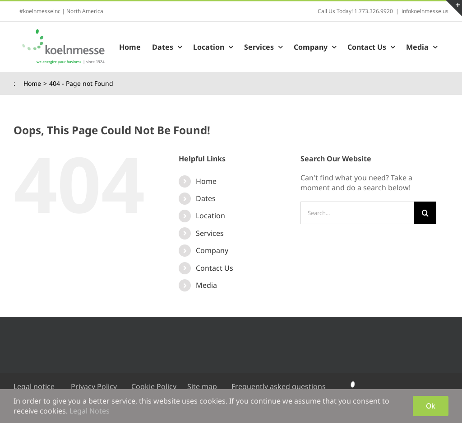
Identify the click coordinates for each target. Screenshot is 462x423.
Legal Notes (89, 411)
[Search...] (357, 213)
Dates (206, 198)
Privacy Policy (94, 386)
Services (210, 233)
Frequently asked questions (278, 386)
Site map (202, 386)
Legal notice (34, 386)
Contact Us (214, 268)
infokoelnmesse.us (425, 11)
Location (210, 216)
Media (206, 285)
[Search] (425, 213)
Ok (430, 405)
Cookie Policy (153, 386)
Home (206, 181)
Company (212, 250)
